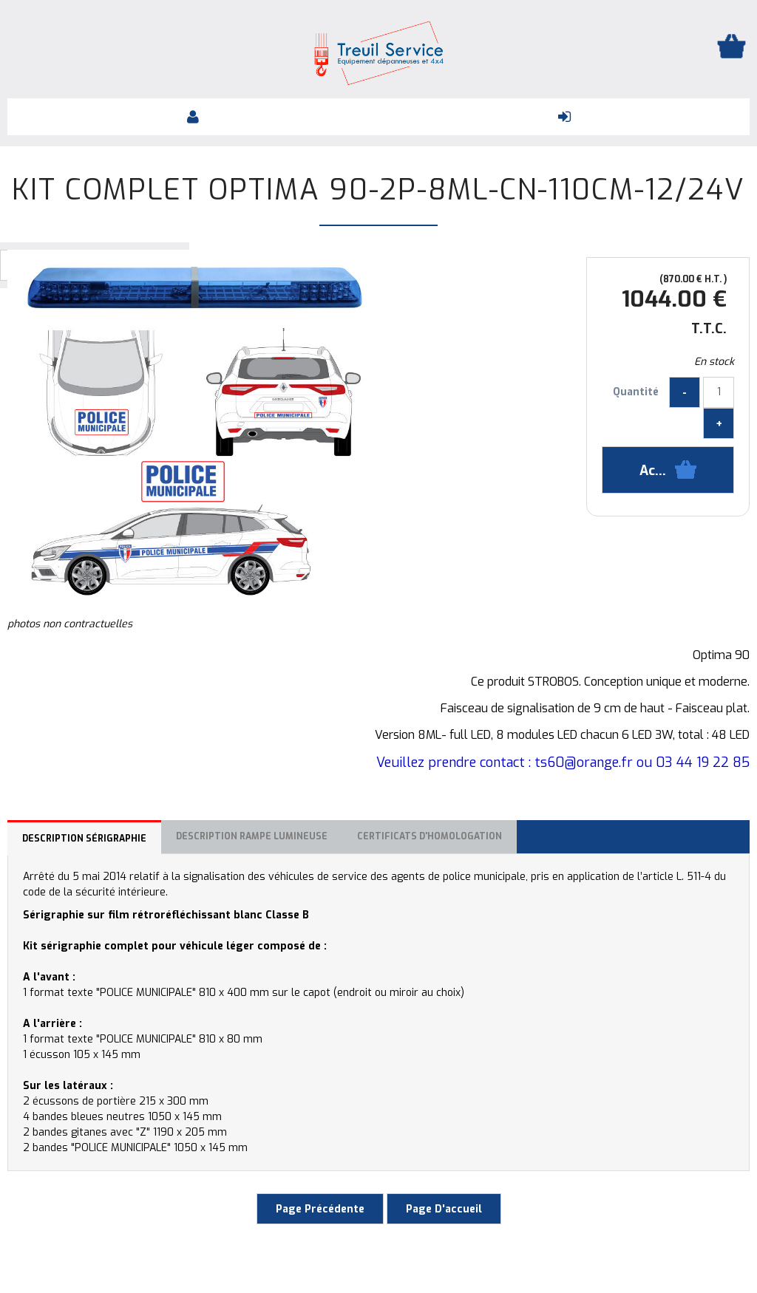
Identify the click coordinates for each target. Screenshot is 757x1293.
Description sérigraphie (84, 839)
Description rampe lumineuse (251, 836)
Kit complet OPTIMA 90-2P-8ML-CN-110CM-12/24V (378, 189)
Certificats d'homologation (429, 836)
